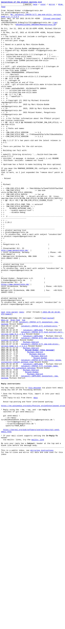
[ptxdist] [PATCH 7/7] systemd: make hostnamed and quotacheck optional (30, 436)
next (3, 370)
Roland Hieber (40, 426)
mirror (56, 5)
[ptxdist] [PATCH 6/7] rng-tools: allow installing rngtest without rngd (31, 429)
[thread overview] (52, 21)
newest (8, 373)
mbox (36, 473)
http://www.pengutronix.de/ (14, 297)
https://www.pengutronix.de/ (15, 338)
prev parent (12, 370)
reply (21, 370)
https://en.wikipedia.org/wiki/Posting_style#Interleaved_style (33, 482)
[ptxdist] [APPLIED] (33, 392)
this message (34, 461)
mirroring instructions (41, 535)
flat (44, 378)
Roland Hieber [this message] (39, 416)
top (23, 380)
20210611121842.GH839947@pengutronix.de (35, 29)
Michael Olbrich (31, 406)
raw (3, 26)
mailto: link (37, 523)
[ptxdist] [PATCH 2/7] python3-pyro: (39, 387)
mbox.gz (4, 380)
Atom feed (5, 8)
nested (50, 378)
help (39, 5)
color (47, 5)
